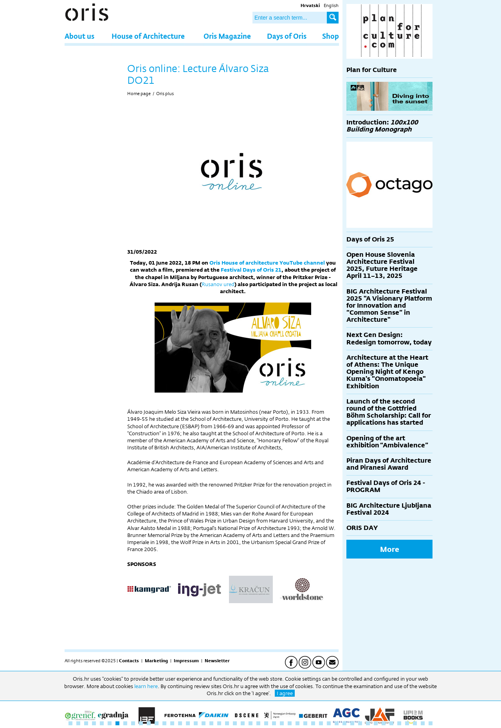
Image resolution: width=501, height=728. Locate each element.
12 (157, 723)
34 (329, 723)
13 (164, 723)
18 (203, 723)
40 (376, 723)
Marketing (156, 661)
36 (344, 723)
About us (79, 36)
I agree (285, 693)
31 (305, 723)
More (389, 549)
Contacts (129, 661)
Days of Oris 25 (370, 239)
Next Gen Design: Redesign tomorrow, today (389, 338)
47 (431, 723)
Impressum (186, 661)
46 (423, 723)
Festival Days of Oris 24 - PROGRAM (385, 486)
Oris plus (165, 93)
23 (243, 723)
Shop (330, 36)
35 (337, 723)
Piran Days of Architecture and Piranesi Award (388, 464)
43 (399, 723)
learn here (146, 686)
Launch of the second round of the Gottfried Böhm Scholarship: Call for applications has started (388, 412)
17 (196, 723)
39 (368, 723)
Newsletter (217, 661)
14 (172, 723)
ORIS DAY (362, 528)
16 (188, 723)
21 (227, 723)
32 (313, 723)
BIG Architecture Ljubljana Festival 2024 (388, 509)
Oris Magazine (227, 36)
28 (282, 723)
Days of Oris (286, 36)
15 (180, 723)
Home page (139, 93)
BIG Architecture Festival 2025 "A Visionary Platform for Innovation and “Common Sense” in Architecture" (389, 305)
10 (141, 723)
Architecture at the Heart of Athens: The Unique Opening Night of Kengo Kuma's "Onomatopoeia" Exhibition (387, 371)
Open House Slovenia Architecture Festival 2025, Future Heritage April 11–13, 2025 (382, 265)
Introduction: (382, 125)
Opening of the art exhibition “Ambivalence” (387, 441)
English (331, 5)
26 (266, 723)
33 (321, 723)
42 (391, 723)
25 (258, 723)
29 (290, 723)
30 (297, 723)
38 (360, 723)
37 (352, 723)
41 (384, 723)
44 (407, 723)
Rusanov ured (218, 284)
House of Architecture (148, 36)
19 (211, 723)
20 (219, 723)
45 (415, 723)
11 (149, 723)
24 (250, 723)
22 (235, 723)
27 (274, 723)
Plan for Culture (371, 70)
